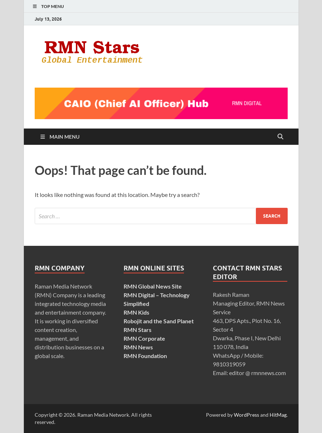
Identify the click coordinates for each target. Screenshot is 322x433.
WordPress (246, 415)
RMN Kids (136, 312)
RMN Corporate (144, 338)
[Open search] (280, 137)
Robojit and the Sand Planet (159, 321)
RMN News (138, 347)
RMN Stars (137, 329)
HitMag (278, 415)
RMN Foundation (145, 355)
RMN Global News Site (153, 286)
